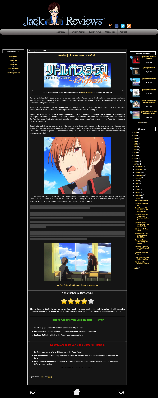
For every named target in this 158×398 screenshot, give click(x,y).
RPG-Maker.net (13, 69)
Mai (136, 186)
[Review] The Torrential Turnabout (149, 57)
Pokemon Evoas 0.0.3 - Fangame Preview (141, 241)
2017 (135, 155)
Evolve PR (13, 60)
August (138, 178)
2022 (135, 141)
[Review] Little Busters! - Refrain (142, 263)
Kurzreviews (95, 31)
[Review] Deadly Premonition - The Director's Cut (142, 224)
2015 (135, 161)
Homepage (61, 31)
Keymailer (13, 64)
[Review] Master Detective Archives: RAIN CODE (149, 101)
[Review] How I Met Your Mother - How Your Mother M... (142, 216)
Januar (138, 198)
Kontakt (123, 31)
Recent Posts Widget (142, 122)
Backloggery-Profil (141, 200)
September (139, 175)
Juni (137, 184)
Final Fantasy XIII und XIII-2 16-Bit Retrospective (141, 209)
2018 (135, 152)
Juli (136, 181)
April (137, 189)
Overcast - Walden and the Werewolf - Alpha (142, 248)
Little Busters (86, 92)
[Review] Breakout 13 (149, 68)
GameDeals (13, 56)
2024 (135, 135)
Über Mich (110, 31)
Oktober (138, 172)
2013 (135, 268)
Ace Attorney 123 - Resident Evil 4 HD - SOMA (141, 235)
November (139, 169)
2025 (135, 132)
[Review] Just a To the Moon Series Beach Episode (149, 112)
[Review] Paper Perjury (149, 79)
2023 (135, 138)
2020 (135, 147)
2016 (135, 158)
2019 (135, 150)
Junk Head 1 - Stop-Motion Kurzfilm (142, 258)
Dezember (139, 166)
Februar (138, 195)
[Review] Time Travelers (149, 90)
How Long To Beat (13, 73)
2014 (135, 164)
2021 (135, 144)
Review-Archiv (78, 31)
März (137, 192)
